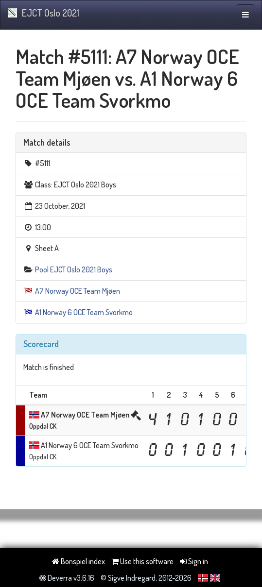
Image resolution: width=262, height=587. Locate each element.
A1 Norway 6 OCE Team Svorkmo (84, 312)
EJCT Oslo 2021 (43, 12)
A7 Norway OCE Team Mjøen (77, 291)
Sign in (194, 561)
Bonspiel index (78, 561)
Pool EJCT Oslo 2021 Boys (73, 269)
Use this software (142, 561)
